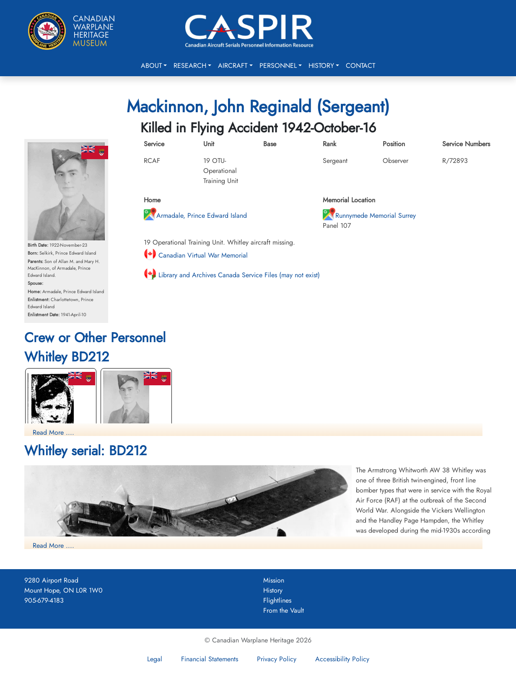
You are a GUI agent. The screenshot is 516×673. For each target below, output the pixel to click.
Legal (154, 659)
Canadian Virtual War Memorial (196, 255)
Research (190, 65)
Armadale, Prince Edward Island (195, 215)
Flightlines (277, 600)
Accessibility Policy (342, 659)
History (321, 65)
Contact (360, 65)
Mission (273, 580)
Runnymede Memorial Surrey (369, 215)
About (151, 65)
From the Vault (283, 610)
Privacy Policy (276, 659)
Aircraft (232, 65)
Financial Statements (209, 659)
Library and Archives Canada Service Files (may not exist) (232, 275)
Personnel (278, 65)
